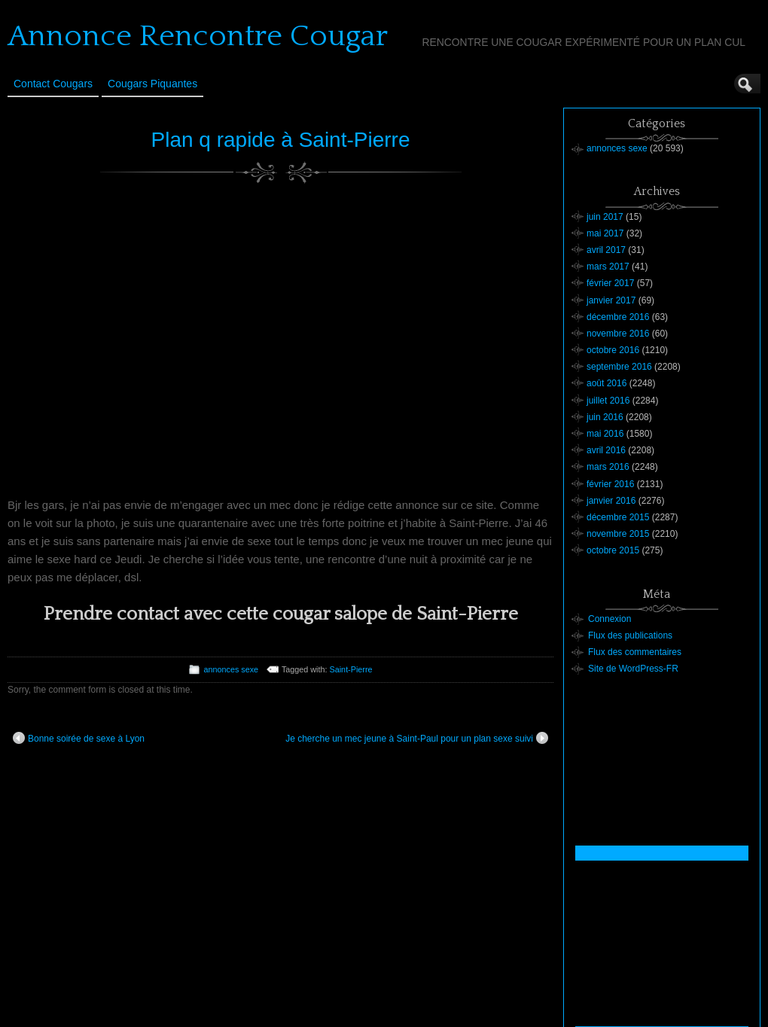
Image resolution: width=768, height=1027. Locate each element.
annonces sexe (230, 669)
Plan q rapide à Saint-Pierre (280, 139)
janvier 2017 (611, 300)
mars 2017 (608, 266)
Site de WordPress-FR (633, 668)
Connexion (609, 619)
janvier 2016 (611, 500)
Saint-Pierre (351, 669)
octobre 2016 (613, 350)
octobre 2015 (613, 550)
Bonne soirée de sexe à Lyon (79, 738)
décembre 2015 (618, 517)
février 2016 (610, 484)
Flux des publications (630, 635)
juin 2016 (605, 417)
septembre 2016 (619, 366)
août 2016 (606, 383)
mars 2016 (608, 467)
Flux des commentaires (634, 652)
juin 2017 (605, 217)
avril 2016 (606, 450)
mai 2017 (605, 233)
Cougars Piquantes (152, 84)
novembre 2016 (618, 333)
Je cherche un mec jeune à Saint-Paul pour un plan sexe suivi (416, 738)
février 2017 (610, 283)
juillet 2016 (608, 400)
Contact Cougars (53, 84)
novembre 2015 (618, 534)
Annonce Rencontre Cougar (198, 36)
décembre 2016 (618, 317)
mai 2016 (605, 433)
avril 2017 (606, 250)
